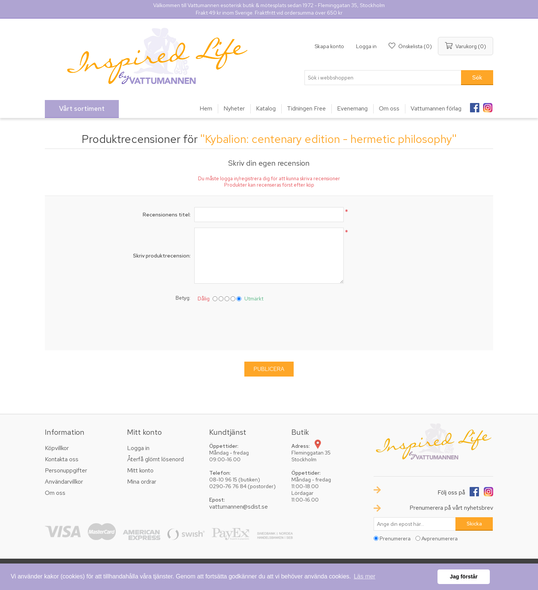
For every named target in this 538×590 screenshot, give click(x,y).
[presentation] (269, 324)
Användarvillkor (64, 482)
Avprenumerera (439, 538)
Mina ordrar (141, 482)
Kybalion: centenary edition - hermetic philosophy (328, 138)
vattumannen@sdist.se (238, 507)
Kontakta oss (61, 459)
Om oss (55, 493)
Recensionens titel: (167, 214)
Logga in (366, 46)
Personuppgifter (66, 470)
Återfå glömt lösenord (155, 459)
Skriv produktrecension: (162, 255)
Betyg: (183, 297)
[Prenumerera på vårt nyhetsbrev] (415, 524)
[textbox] (382, 77)
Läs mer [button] (364, 576)
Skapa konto (329, 46)
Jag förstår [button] (463, 577)
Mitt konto (140, 470)
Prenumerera (395, 538)
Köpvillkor (57, 448)
